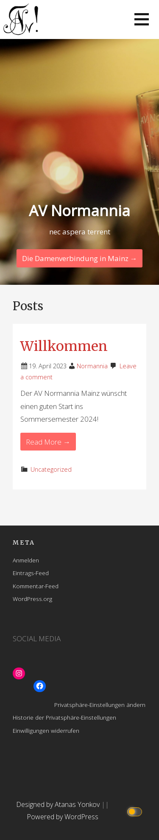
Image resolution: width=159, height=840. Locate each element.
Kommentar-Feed (36, 586)
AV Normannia (79, 210)
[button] (141, 19)
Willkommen (64, 346)
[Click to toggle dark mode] (136, 811)
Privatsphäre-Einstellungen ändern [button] (99, 705)
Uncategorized (51, 469)
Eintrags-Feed (31, 573)
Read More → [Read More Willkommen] (48, 442)
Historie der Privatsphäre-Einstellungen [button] (64, 717)
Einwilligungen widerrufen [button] (46, 730)
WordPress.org (32, 599)
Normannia (92, 366)
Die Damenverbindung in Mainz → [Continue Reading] (79, 258)
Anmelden (26, 560)
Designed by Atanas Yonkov (58, 804)
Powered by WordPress (62, 816)
